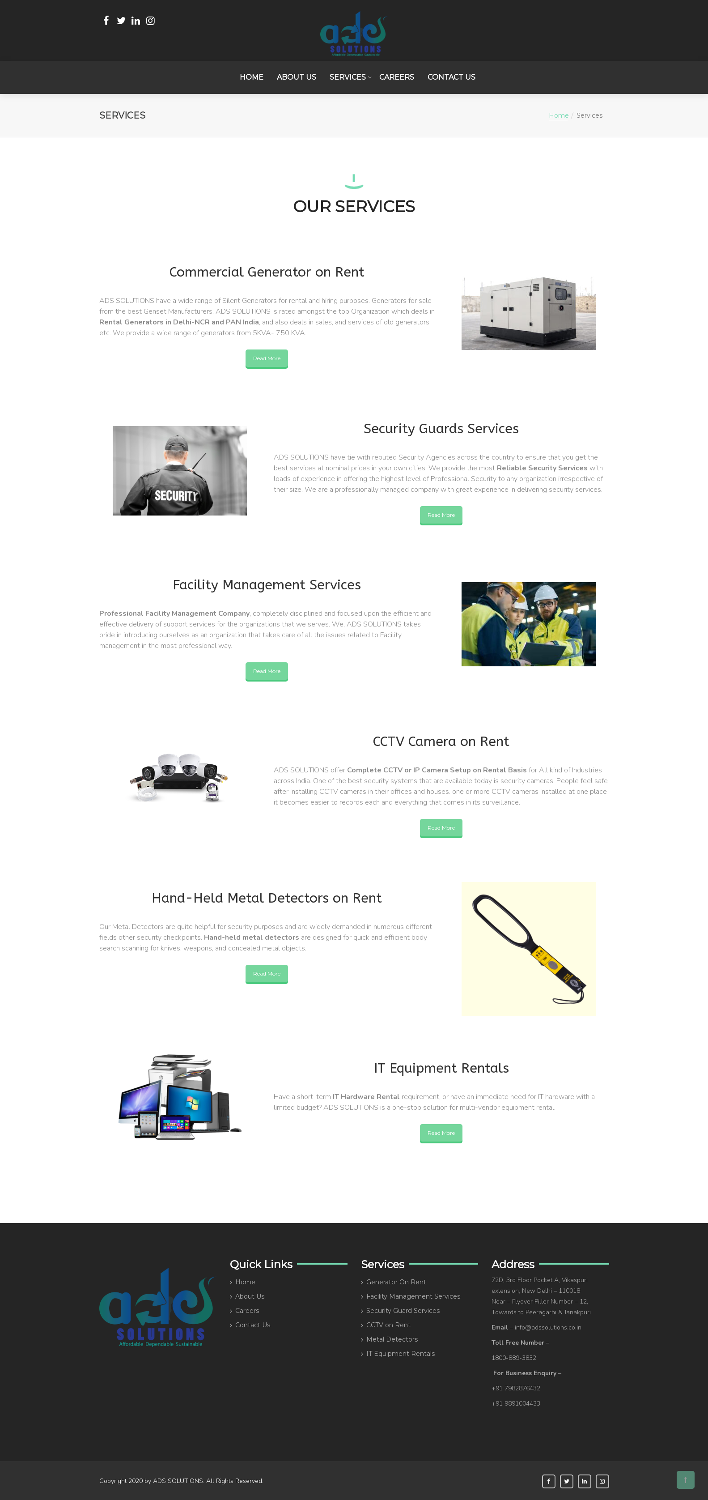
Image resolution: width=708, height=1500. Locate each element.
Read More (266, 357)
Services (348, 76)
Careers (396, 76)
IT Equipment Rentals (400, 1352)
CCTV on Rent (388, 1324)
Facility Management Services (413, 1295)
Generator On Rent (396, 1281)
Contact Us (451, 76)
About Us (296, 76)
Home (251, 76)
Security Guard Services (403, 1309)
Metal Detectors (392, 1338)
